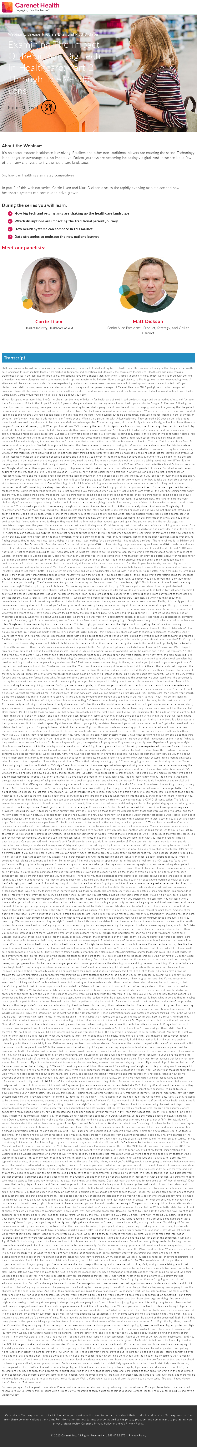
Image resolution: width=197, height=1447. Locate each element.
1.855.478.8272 (115, 1435)
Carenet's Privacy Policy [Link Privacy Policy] (96, 1423)
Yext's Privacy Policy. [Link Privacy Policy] (131, 1423)
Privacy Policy (137, 1435)
